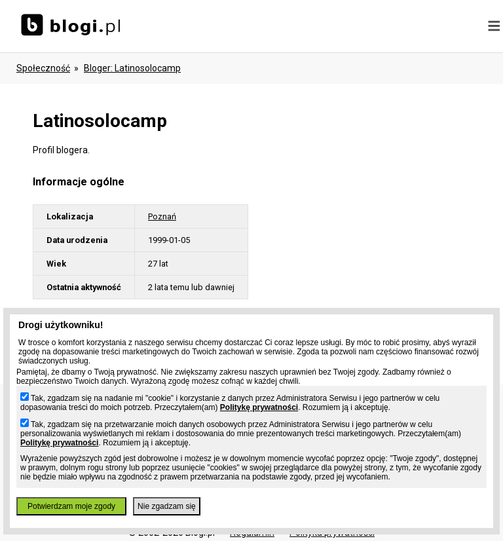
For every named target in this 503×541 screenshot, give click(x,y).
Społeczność (43, 68)
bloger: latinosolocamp (132, 68)
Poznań (162, 216)
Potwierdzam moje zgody (71, 506)
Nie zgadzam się (167, 506)
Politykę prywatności (259, 407)
